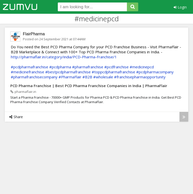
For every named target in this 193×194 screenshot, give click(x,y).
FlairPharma (34, 34)
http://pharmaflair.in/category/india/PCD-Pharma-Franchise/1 (64, 56)
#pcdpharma (60, 66)
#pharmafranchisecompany (34, 76)
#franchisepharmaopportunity (140, 76)
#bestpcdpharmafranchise (68, 71)
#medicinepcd (142, 66)
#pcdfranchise (116, 66)
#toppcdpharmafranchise (113, 71)
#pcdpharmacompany (155, 71)
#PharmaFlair (70, 76)
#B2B (87, 76)
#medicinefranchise (27, 71)
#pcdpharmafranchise (29, 66)
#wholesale (103, 76)
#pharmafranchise (87, 66)
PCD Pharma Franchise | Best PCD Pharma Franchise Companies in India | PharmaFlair (88, 85)
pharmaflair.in (23, 91)
